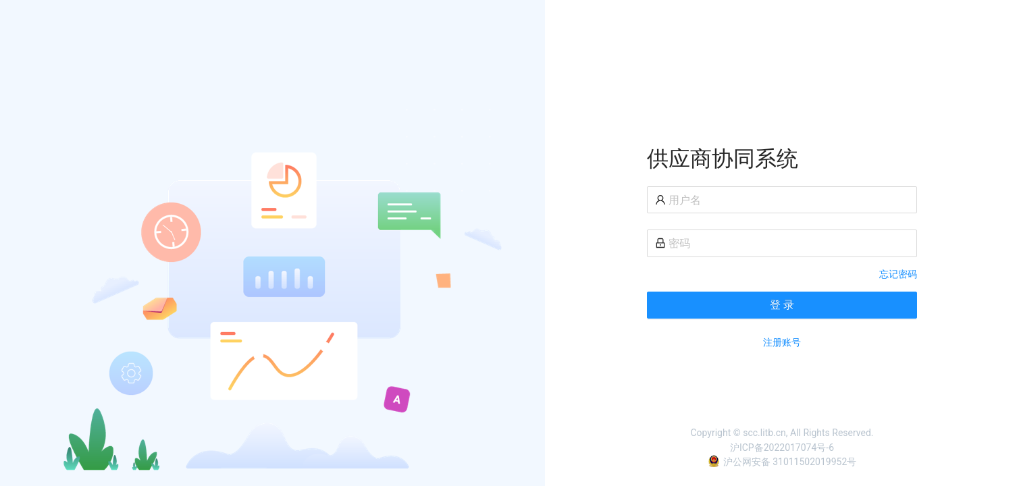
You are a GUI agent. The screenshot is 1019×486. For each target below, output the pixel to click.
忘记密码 (898, 274)
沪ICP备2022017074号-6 (782, 447)
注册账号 (782, 342)
